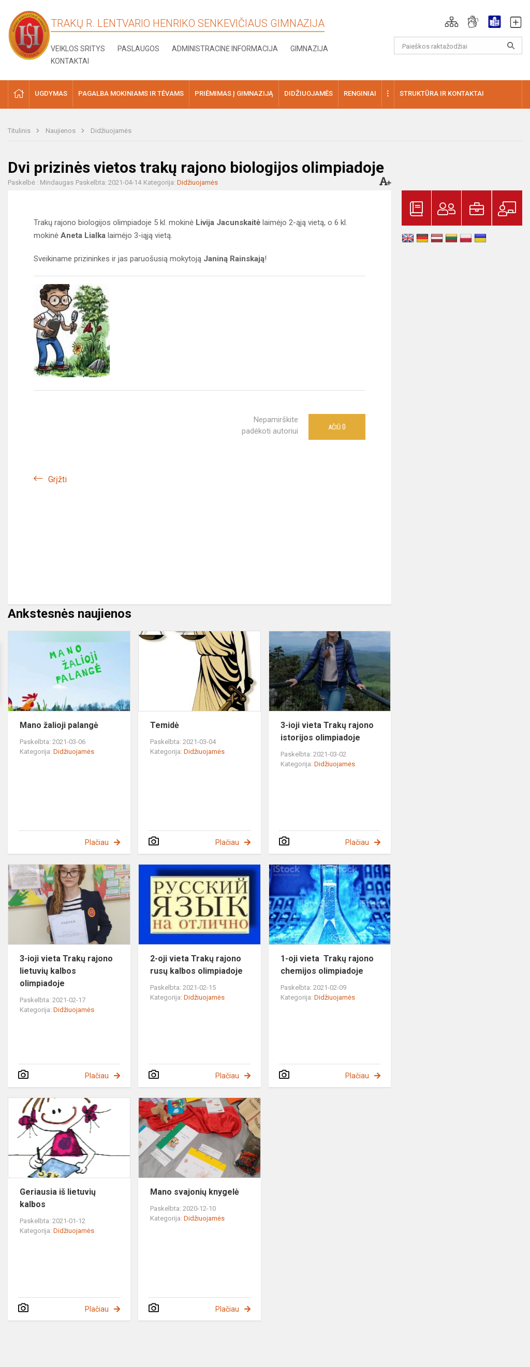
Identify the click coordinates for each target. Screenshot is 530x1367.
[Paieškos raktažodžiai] (458, 45)
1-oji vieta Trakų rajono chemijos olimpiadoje (327, 965)
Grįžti (57, 479)
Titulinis (20, 131)
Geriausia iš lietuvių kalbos (58, 1198)
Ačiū (337, 427)
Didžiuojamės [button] (308, 93)
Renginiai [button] (360, 93)
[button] (452, 22)
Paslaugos (138, 48)
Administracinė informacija (225, 48)
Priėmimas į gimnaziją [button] (234, 93)
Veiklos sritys (78, 48)
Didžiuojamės (111, 131)
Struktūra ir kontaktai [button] (442, 93)
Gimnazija (309, 48)
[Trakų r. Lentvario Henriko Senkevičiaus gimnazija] (29, 35)
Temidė (164, 725)
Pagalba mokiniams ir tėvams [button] (131, 93)
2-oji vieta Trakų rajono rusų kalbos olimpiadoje (196, 965)
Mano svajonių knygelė (194, 1192)
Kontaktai (70, 61)
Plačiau (97, 842)
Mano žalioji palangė (59, 725)
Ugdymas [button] (51, 93)
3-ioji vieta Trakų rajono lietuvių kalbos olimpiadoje (66, 971)
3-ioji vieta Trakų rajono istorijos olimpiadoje (327, 731)
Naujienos (61, 131)
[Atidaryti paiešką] (510, 45)
